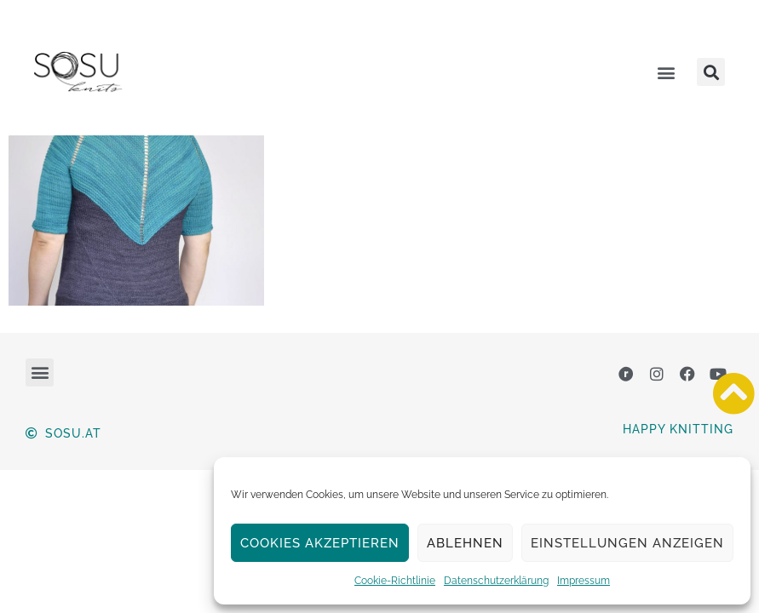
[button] (666, 72)
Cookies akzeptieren (320, 543)
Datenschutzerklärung (496, 581)
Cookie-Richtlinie (394, 581)
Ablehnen (465, 543)
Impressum (583, 581)
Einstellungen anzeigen (627, 543)
